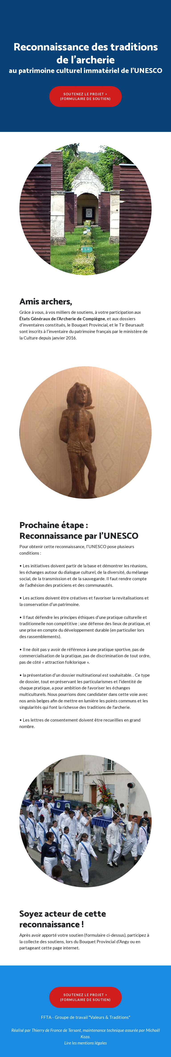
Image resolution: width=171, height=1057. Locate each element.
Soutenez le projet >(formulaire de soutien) (85, 96)
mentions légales (92, 1042)
